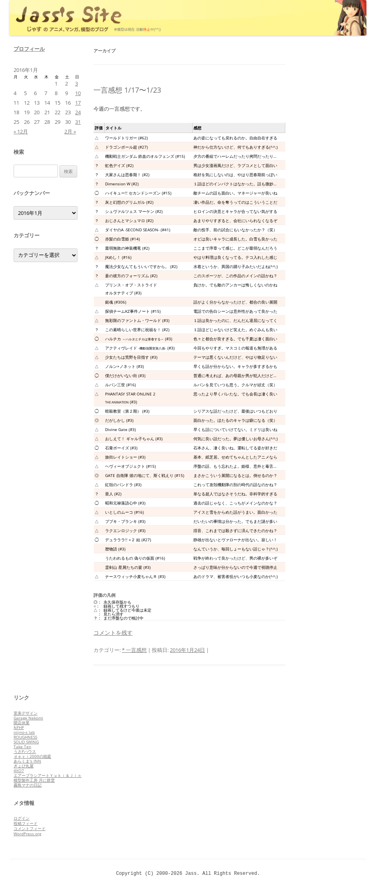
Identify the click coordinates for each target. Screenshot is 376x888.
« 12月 (21, 131)
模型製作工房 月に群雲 (34, 780)
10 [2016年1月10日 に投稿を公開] (78, 93)
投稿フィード (26, 823)
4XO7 (19, 770)
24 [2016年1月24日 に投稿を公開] (78, 112)
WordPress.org (27, 833)
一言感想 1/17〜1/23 (127, 90)
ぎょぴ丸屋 (24, 766)
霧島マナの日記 (28, 785)
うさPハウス (25, 751)
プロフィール (29, 48)
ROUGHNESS (25, 737)
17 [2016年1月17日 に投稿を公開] (78, 102)
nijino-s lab (24, 732)
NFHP (19, 727)
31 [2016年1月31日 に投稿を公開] (78, 121)
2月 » (70, 131)
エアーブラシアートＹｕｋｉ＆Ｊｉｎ (48, 775)
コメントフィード (30, 828)
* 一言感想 (134, 650)
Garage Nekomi (28, 718)
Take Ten (22, 746)
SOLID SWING (26, 742)
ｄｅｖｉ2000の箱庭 (32, 756)
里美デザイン (26, 713)
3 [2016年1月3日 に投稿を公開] (76, 83)
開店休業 (22, 722)
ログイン (22, 818)
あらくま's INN (27, 761)
